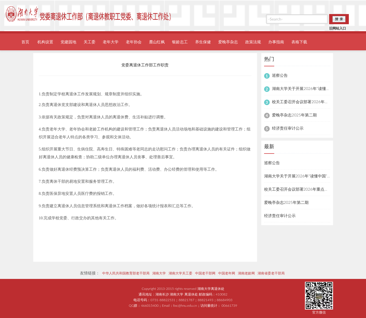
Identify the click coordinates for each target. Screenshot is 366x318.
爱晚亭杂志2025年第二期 (294, 114)
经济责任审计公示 (287, 128)
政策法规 (253, 41)
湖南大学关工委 (180, 273)
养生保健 (203, 41)
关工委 (89, 41)
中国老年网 (226, 273)
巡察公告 (280, 75)
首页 (25, 41)
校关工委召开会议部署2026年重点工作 (306, 101)
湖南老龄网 (246, 273)
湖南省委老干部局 (271, 273)
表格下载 (299, 41)
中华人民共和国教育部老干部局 (125, 273)
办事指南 (276, 41)
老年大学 (111, 41)
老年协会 (134, 41)
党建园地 (68, 41)
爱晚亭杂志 (228, 41)
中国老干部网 (205, 273)
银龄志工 (180, 41)
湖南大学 (159, 273)
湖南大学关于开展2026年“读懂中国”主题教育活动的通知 (313, 175)
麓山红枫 (157, 41)
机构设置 (45, 41)
